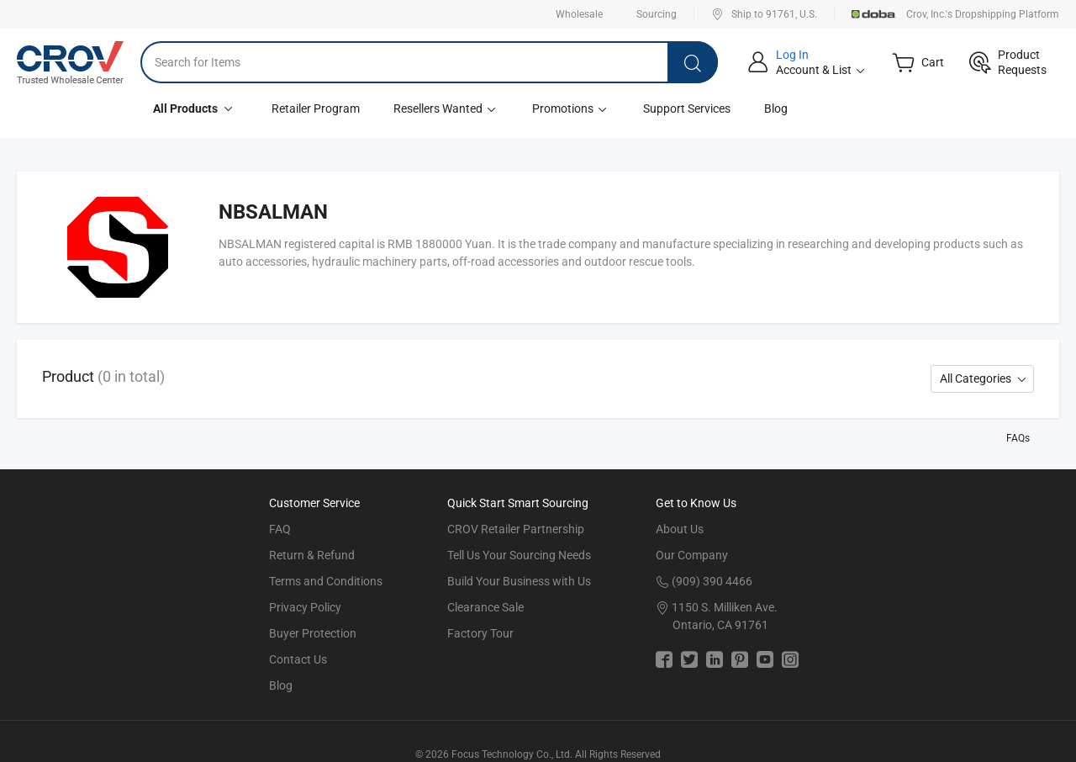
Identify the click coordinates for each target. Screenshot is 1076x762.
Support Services (687, 108)
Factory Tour (480, 633)
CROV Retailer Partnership (515, 529)
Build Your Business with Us (519, 581)
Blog (776, 108)
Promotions (570, 109)
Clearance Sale (485, 607)
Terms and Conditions (325, 581)
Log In (792, 54)
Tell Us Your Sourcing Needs (519, 555)
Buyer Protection (312, 633)
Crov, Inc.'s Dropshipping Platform (982, 14)
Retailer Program (316, 108)
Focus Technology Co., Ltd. (511, 754)
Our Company (692, 555)
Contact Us (298, 659)
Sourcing (656, 14)
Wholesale (579, 14)
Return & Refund (312, 555)
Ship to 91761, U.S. (764, 14)
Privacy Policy (305, 607)
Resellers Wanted (445, 109)
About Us (680, 529)
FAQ (280, 529)
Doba (874, 14)
